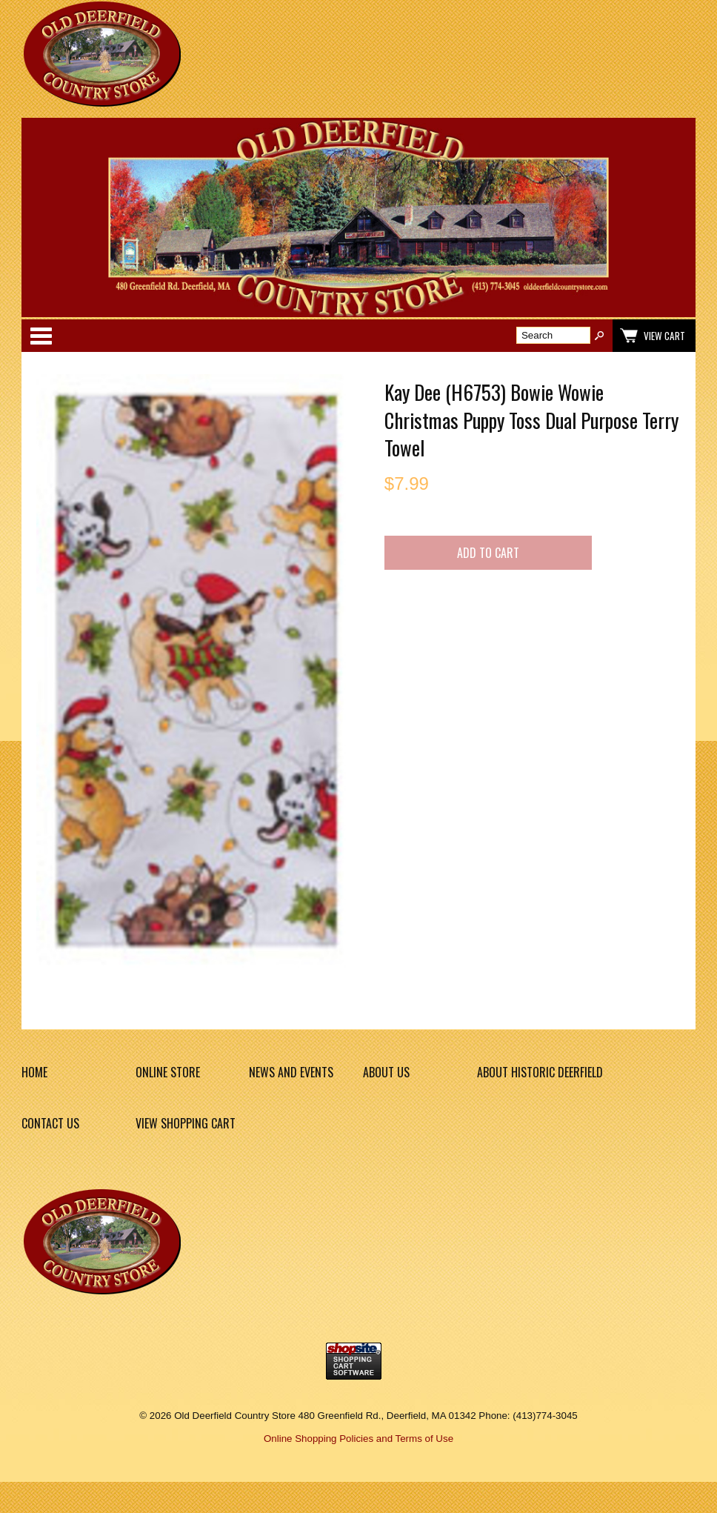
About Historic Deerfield (540, 1072)
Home (34, 1072)
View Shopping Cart (186, 1123)
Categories (40, 335)
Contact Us (50, 1123)
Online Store (168, 1072)
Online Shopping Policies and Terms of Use (358, 1438)
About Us (386, 1072)
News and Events (291, 1072)
